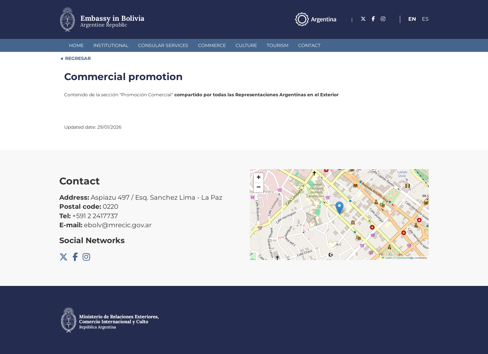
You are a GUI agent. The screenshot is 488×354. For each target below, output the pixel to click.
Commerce (212, 45)
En (412, 19)
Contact (309, 45)
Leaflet (387, 257)
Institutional (110, 45)
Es (425, 19)
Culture (246, 45)
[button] (339, 208)
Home (76, 45)
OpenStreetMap (405, 257)
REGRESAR (77, 58)
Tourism (277, 45)
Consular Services (163, 45)
